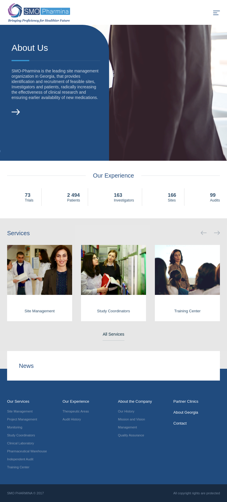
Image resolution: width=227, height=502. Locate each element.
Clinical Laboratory (20, 443)
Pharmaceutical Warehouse (27, 451)
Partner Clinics (186, 401)
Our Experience (76, 401)
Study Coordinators (21, 435)
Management (127, 427)
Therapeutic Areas (76, 411)
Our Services (18, 401)
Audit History (72, 419)
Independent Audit (20, 459)
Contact (180, 423)
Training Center (18, 467)
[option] (113, 93)
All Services (113, 334)
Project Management (22, 419)
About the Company (135, 401)
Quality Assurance (131, 435)
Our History (126, 411)
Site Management (20, 411)
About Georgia (186, 412)
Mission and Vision (131, 419)
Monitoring (14, 427)
